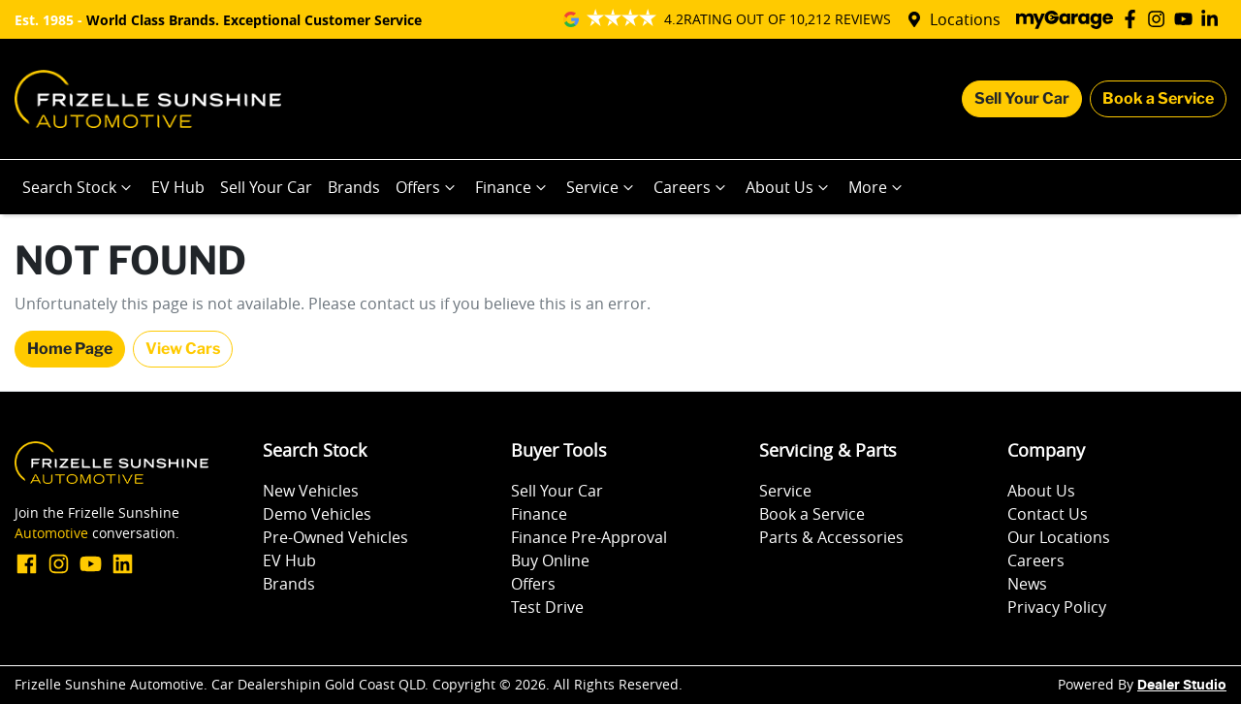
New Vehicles (311, 490)
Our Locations (1058, 537)
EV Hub (178, 187)
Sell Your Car (1021, 98)
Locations (965, 19)
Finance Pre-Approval (589, 537)
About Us (789, 187)
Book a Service (1158, 98)
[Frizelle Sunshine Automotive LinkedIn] (1213, 19)
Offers (428, 187)
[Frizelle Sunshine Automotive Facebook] (1134, 19)
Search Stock (79, 187)
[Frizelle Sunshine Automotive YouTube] (1187, 19)
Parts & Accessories (831, 537)
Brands (354, 187)
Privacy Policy (1056, 607)
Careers (691, 187)
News (1027, 583)
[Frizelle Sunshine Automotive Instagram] (1160, 19)
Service (602, 187)
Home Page (69, 348)
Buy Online (550, 560)
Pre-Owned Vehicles (335, 537)
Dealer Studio (1181, 685)
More (877, 187)
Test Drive (547, 607)
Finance (513, 187)
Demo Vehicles (317, 514)
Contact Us (1047, 514)
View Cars (182, 348)
